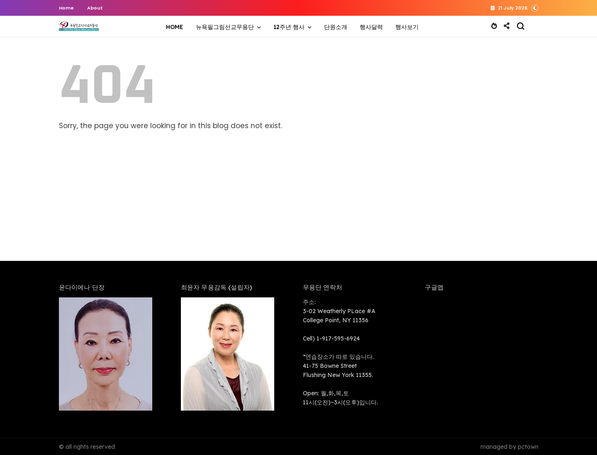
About (95, 8)
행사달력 (371, 27)
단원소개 (335, 27)
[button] (535, 7)
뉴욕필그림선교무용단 (225, 27)
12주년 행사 (289, 27)
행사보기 (407, 27)
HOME (174, 27)
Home (66, 8)
